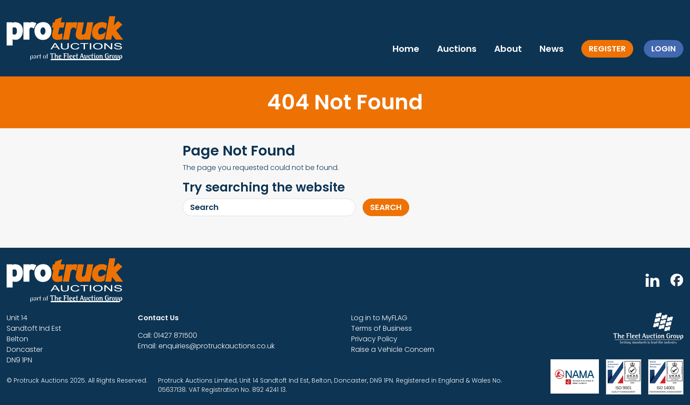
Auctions (457, 49)
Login (663, 48)
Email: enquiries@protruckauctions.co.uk (206, 346)
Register (607, 48)
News (552, 49)
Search (386, 207)
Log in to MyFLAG (379, 318)
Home (406, 49)
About (508, 49)
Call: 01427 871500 (167, 335)
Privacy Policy (374, 339)
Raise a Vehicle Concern (392, 349)
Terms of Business (381, 328)
